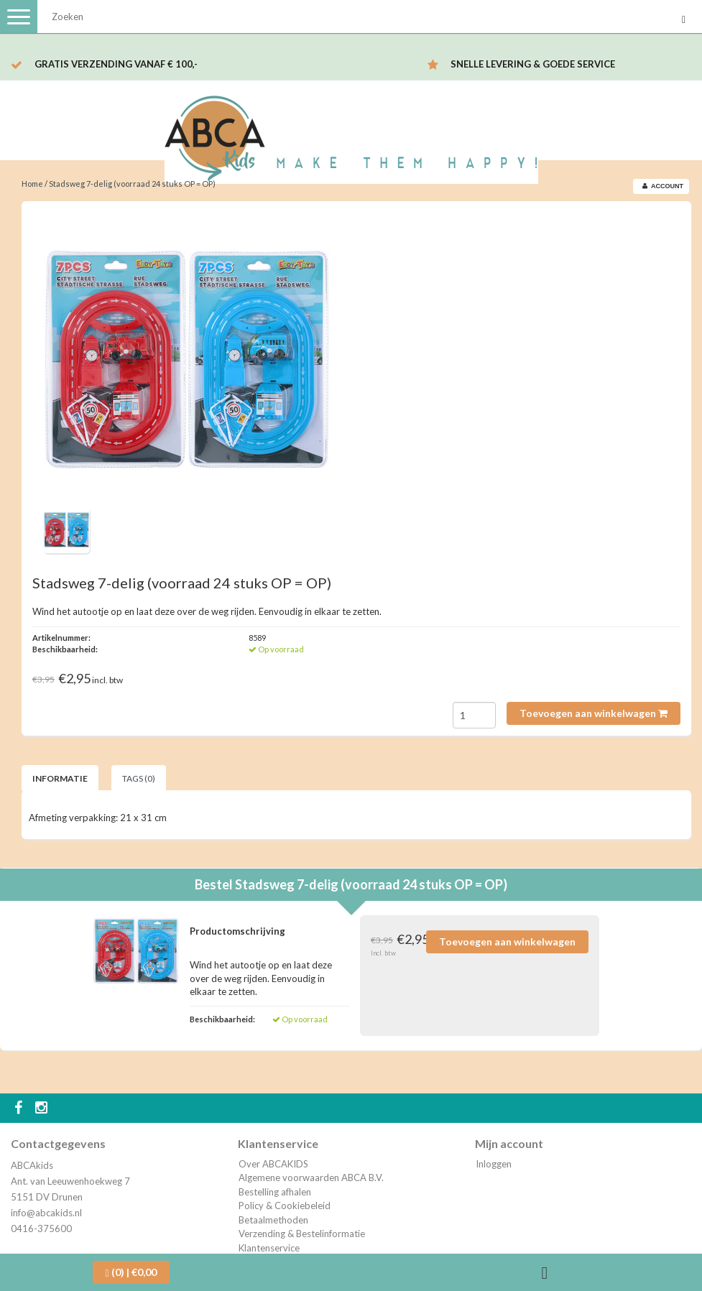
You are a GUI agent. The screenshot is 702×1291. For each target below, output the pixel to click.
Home (32, 183)
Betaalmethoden (273, 1220)
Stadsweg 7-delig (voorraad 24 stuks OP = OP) (132, 183)
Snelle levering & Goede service (533, 64)
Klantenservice (269, 1248)
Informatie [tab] (60, 778)
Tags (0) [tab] (138, 778)
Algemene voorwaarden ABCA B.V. (311, 1177)
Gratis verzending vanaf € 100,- (116, 64)
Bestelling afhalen (275, 1192)
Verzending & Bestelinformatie (302, 1233)
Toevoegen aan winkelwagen (593, 713)
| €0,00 (131, 1272)
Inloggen (494, 1164)
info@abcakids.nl (46, 1212)
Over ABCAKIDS (273, 1164)
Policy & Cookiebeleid (285, 1205)
